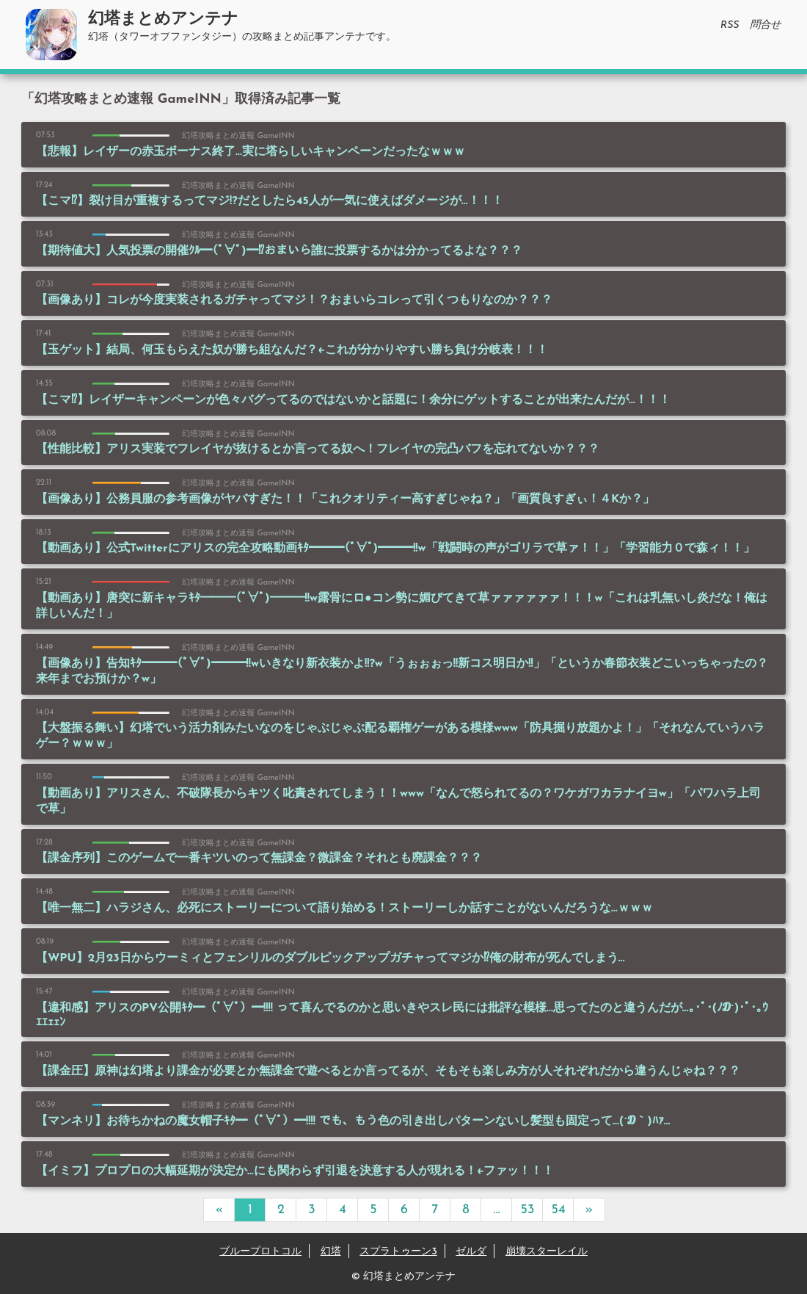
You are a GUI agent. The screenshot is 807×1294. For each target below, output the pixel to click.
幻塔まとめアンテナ (163, 19)
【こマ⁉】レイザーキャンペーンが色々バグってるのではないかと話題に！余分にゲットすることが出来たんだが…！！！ (353, 400)
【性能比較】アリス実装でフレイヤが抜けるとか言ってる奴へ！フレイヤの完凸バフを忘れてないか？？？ (317, 449)
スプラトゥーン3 (398, 1251)
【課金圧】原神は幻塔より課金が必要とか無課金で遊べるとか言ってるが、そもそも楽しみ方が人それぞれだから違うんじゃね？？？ (388, 1071)
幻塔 (331, 1251)
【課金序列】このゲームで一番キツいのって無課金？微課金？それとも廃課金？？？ (259, 858)
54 (558, 1210)
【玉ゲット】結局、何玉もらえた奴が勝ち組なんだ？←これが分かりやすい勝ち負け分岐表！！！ (292, 350)
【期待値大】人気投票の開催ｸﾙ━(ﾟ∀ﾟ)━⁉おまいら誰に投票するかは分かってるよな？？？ (279, 251)
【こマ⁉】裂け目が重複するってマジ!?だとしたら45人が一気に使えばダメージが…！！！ (269, 201)
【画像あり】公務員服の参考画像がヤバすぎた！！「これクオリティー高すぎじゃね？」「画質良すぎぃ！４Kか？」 (345, 499)
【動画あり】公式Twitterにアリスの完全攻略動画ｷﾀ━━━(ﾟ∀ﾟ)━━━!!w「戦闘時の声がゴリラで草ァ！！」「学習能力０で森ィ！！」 (395, 548)
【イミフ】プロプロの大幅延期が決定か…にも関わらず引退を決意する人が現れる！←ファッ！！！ (295, 1171)
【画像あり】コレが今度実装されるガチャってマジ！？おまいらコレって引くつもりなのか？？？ (294, 300)
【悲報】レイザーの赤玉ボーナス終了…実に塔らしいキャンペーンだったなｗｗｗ (250, 152)
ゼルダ (471, 1251)
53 (528, 1210)
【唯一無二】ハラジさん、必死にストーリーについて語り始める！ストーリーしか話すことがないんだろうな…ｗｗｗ (344, 908)
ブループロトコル (260, 1251)
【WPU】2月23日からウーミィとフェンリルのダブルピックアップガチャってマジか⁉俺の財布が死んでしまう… (330, 958)
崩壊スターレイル (546, 1251)
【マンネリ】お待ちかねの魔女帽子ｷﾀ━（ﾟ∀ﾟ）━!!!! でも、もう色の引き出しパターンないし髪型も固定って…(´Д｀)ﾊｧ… (353, 1121)
